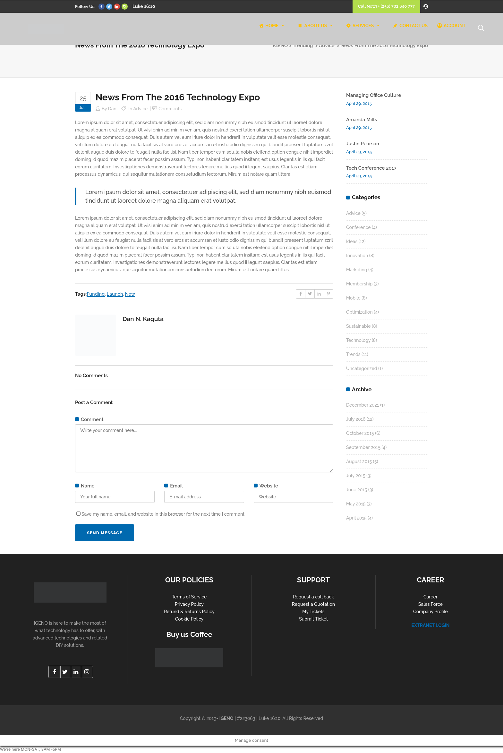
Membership (359, 283)
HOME (275, 25)
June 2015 (356, 489)
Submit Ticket (313, 619)
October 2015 (360, 433)
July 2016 (356, 419)
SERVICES (366, 25)
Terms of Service (189, 596)
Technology (358, 340)
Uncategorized (361, 368)
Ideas (351, 241)
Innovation (357, 255)
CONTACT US (413, 25)
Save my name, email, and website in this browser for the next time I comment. (163, 514)
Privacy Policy (189, 604)
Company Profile (430, 611)
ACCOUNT (454, 25)
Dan (112, 108)
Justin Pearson (362, 144)
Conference (358, 227)
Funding (96, 294)
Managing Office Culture (373, 95)
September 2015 (363, 447)
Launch (115, 294)
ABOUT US (318, 25)
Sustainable (358, 326)
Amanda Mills (361, 120)
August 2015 (359, 461)
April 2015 (356, 517)
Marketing (356, 269)
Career (430, 596)
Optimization (359, 312)
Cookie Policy (189, 619)
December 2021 (362, 405)
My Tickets (313, 611)
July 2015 (355, 475)
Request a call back (313, 596)
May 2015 (356, 503)
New (130, 294)
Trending (303, 45)
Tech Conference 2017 (371, 168)
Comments (170, 108)
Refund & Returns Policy (189, 611)
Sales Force (430, 604)
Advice (326, 45)
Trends (353, 354)
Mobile (353, 297)
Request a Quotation (313, 604)
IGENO (280, 45)
